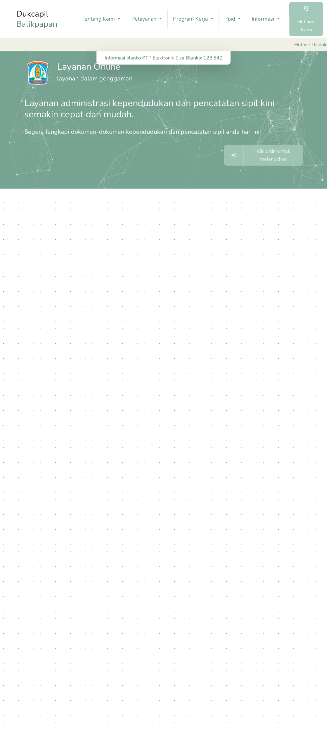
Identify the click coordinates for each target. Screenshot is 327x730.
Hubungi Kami (306, 25)
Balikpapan (36, 24)
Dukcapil (36, 18)
